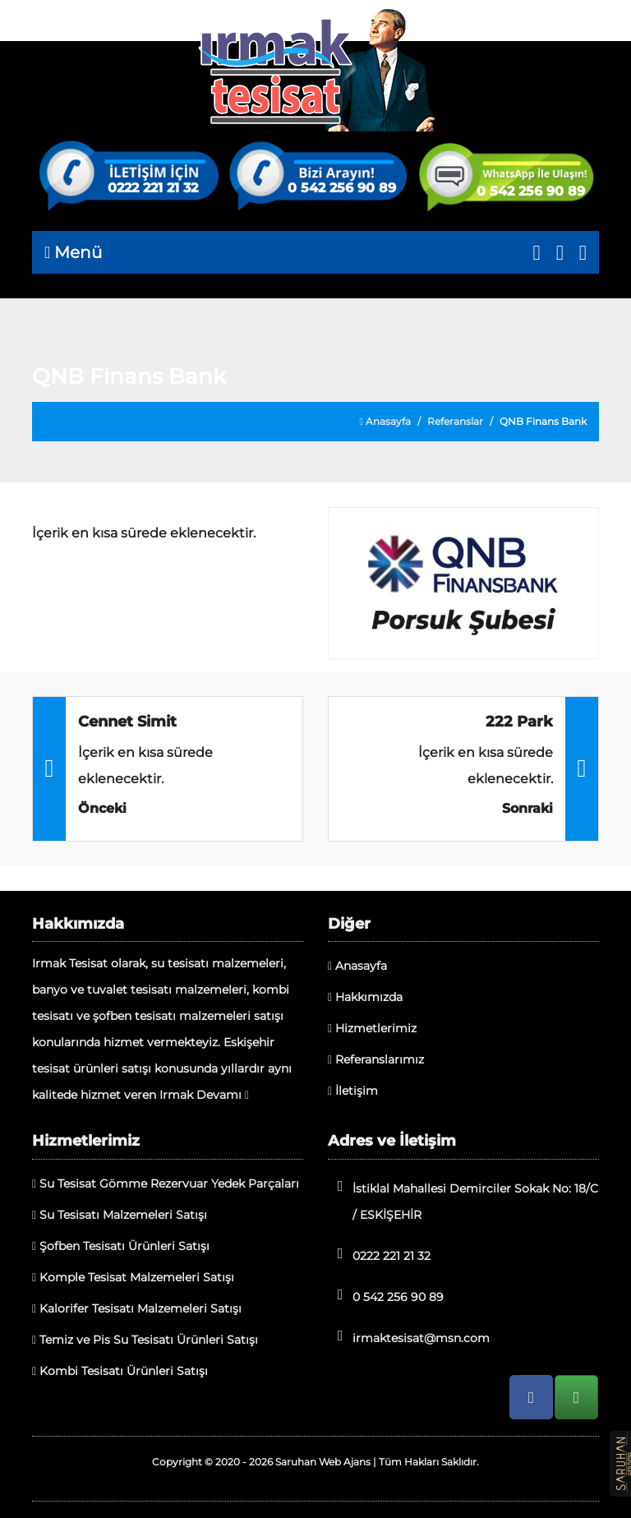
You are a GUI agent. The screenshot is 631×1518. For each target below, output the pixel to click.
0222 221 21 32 (153, 188)
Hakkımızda (365, 997)
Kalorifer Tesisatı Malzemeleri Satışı (137, 1308)
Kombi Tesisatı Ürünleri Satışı (120, 1370)
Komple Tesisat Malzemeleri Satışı (133, 1277)
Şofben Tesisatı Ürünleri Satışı (121, 1246)
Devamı (222, 1094)
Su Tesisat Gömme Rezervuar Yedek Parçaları (165, 1183)
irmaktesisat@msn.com (409, 1336)
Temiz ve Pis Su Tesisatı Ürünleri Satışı (145, 1339)
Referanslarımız (376, 1059)
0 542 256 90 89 (342, 188)
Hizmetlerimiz (372, 1028)
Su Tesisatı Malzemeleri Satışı (119, 1214)
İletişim (353, 1090)
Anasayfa (385, 421)
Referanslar (455, 421)
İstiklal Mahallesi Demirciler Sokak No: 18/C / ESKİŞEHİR (463, 1200)
